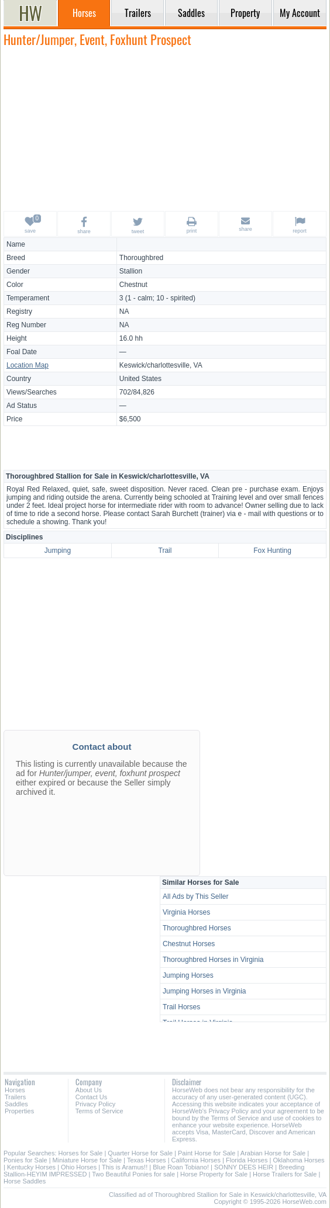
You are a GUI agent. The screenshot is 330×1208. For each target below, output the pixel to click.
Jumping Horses (188, 975)
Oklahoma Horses (298, 1160)
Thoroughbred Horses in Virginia (213, 960)
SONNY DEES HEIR (243, 1167)
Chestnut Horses (189, 944)
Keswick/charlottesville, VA (160, 365)
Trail (165, 550)
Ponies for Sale (25, 1160)
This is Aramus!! (124, 1167)
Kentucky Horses (31, 1167)
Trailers (15, 1096)
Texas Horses (146, 1160)
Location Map (27, 365)
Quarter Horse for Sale (140, 1153)
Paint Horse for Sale (206, 1153)
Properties (19, 1110)
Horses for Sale (81, 1153)
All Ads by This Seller (196, 896)
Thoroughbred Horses (197, 928)
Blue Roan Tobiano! (181, 1167)
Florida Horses (247, 1160)
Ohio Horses (79, 1167)
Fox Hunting (272, 550)
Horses (15, 1089)
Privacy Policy (95, 1103)
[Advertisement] (165, 128)
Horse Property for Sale (214, 1174)
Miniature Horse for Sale (87, 1160)
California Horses (196, 1160)
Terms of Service (99, 1110)
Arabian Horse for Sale (272, 1153)
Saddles (16, 1103)
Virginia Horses (186, 912)
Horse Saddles (25, 1181)
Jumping (57, 550)
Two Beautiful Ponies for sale (133, 1174)
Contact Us (91, 1096)
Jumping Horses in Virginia (204, 991)
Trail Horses (181, 1007)
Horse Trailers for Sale (285, 1174)
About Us (88, 1089)
